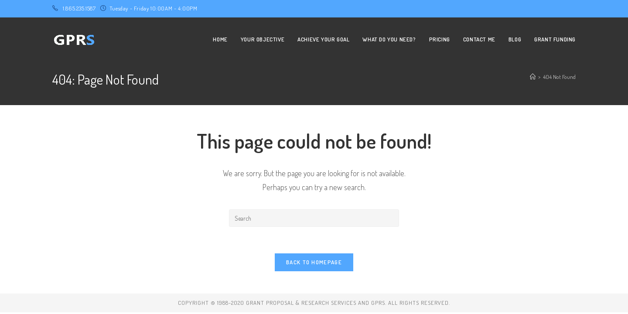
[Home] (533, 76)
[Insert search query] (314, 218)
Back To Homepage (314, 262)
